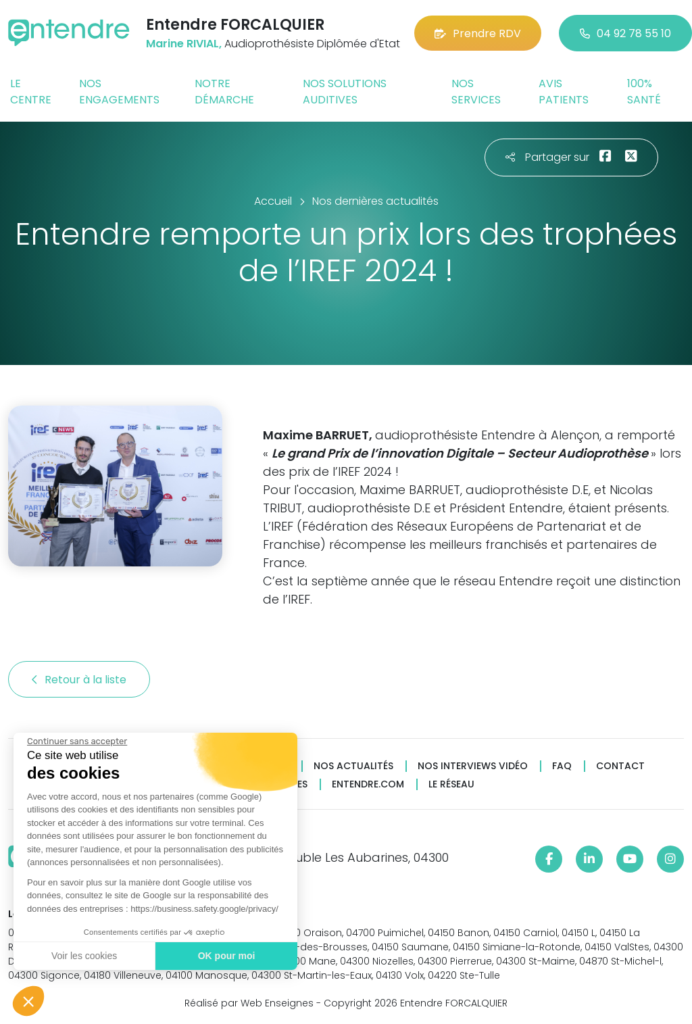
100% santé (644, 91)
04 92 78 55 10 (625, 33)
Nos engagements (119, 91)
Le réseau (451, 784)
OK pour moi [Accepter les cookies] (226, 955)
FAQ (562, 766)
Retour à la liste (79, 679)
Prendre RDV (478, 33)
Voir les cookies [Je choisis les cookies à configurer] (83, 955)
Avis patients (564, 91)
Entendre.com (368, 784)
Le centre (30, 91)
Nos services (476, 91)
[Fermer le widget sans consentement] (76, 741)
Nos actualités (353, 766)
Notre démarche (224, 91)
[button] (28, 1001)
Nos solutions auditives (345, 91)
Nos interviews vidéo (473, 766)
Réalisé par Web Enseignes (249, 1003)
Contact (620, 766)
